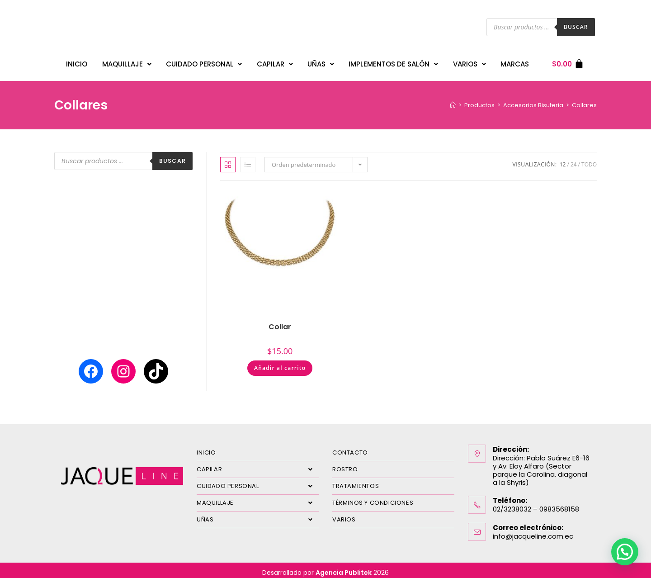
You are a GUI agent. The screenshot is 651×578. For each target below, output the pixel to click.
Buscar (576, 27)
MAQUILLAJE (126, 61)
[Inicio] (453, 100)
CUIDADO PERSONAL (204, 61)
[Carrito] (568, 61)
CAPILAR (275, 61)
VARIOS (469, 61)
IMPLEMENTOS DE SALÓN (393, 61)
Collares (584, 100)
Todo (589, 160)
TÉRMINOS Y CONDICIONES (372, 498)
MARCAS (514, 61)
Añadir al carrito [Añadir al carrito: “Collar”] (280, 363)
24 (574, 160)
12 (563, 160)
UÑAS (320, 61)
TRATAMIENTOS (355, 481)
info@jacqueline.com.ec (533, 531)
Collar (280, 322)
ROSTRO (345, 464)
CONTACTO (350, 448)
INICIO (76, 61)
